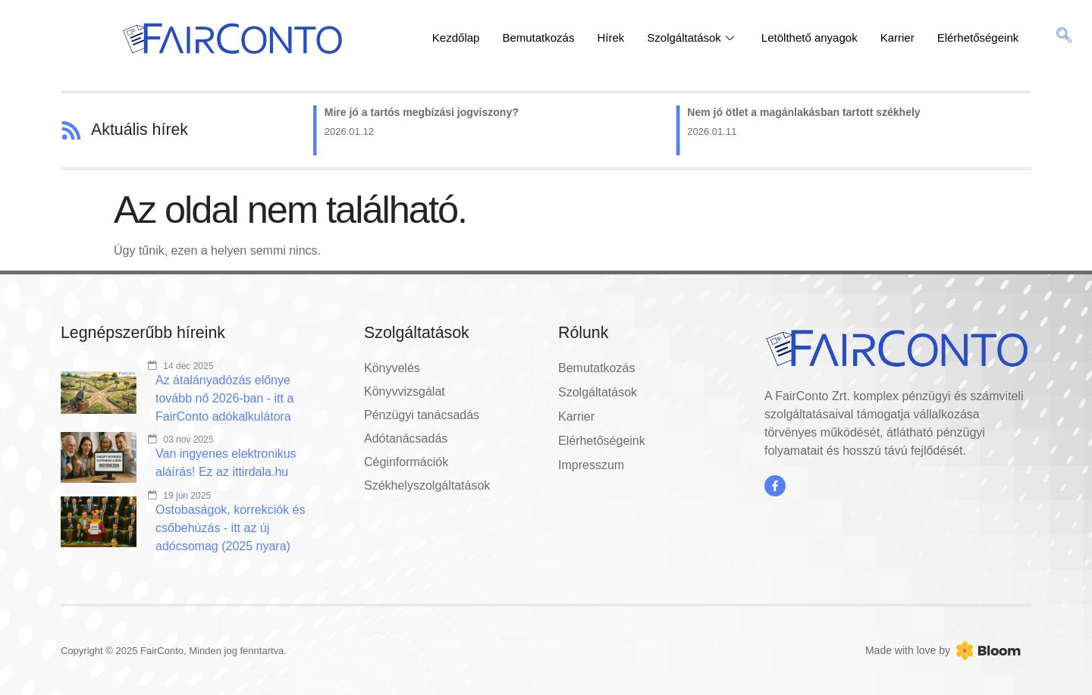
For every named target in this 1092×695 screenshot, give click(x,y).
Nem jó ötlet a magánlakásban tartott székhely (805, 112)
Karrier (897, 37)
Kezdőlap (456, 37)
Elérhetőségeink (978, 37)
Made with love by (907, 650)
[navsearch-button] (1064, 38)
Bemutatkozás (538, 37)
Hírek (610, 37)
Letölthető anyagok (809, 37)
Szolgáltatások (690, 37)
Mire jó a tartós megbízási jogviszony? (423, 112)
